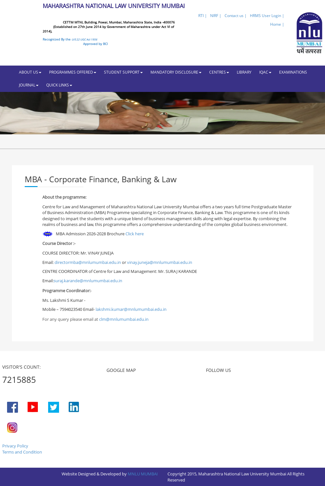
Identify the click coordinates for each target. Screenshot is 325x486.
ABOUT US (30, 72)
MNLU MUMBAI (143, 474)
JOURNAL (28, 85)
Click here (134, 234)
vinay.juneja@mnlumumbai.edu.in (159, 262)
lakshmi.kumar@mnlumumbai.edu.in (131, 309)
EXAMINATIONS (293, 72)
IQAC (265, 72)
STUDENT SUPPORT (123, 72)
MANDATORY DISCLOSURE (175, 72)
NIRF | (215, 15)
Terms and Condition (22, 452)
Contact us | (236, 15)
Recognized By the (70, 39)
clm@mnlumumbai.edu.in (124, 319)
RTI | (202, 15)
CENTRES (219, 72)
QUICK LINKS (59, 85)
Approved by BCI (95, 43)
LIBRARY (244, 72)
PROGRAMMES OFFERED (72, 72)
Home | (277, 24)
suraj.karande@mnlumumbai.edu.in (88, 281)
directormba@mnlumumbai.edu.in (88, 262)
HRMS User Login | (267, 15)
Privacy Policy (15, 446)
